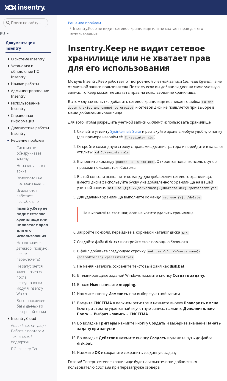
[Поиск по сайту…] (25, 22)
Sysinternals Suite (125, 131)
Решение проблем (84, 22)
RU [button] (3, 33)
